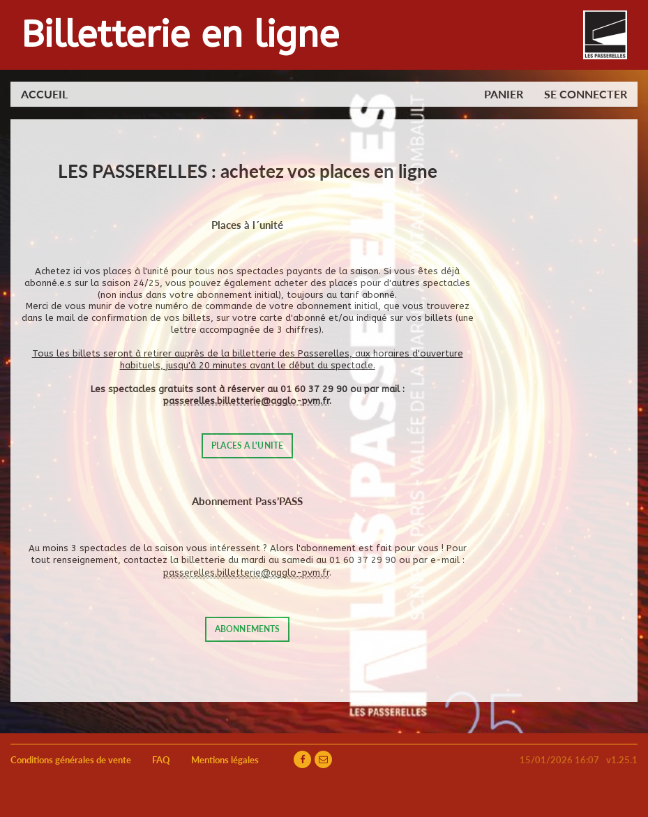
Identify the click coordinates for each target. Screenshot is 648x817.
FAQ (161, 759)
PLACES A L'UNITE (247, 445)
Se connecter (585, 93)
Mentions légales (225, 759)
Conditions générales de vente (70, 759)
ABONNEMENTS (247, 629)
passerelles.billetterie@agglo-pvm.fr (246, 401)
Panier (503, 93)
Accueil (44, 93)
